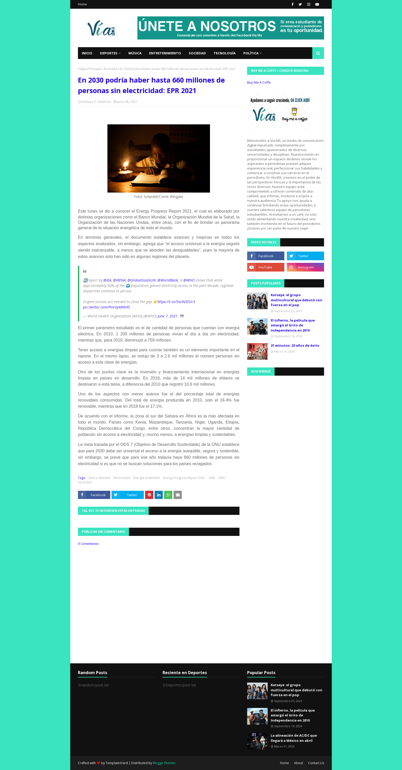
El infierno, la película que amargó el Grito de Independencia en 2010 (293, 325)
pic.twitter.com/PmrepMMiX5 (106, 307)
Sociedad (110, 69)
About (298, 763)
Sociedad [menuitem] (197, 53)
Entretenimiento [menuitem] (165, 53)
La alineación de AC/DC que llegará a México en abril (294, 738)
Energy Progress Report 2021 (184, 478)
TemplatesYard (117, 763)
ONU (221, 478)
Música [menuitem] (135, 53)
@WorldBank (167, 280)
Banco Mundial (99, 478)
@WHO (189, 280)
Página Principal (89, 69)
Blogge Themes (164, 763)
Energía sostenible (146, 478)
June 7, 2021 (168, 316)
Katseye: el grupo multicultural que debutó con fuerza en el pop (296, 300)
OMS (211, 478)
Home (82, 4)
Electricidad (121, 478)
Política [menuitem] (251, 53)
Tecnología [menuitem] (225, 53)
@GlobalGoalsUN (141, 280)
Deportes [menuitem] (108, 53)
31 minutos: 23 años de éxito (295, 345)
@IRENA (119, 280)
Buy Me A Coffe (259, 82)
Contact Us (316, 763)
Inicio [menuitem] (87, 53)
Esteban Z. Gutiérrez (96, 101)
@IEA (107, 280)
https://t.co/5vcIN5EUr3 (176, 301)
